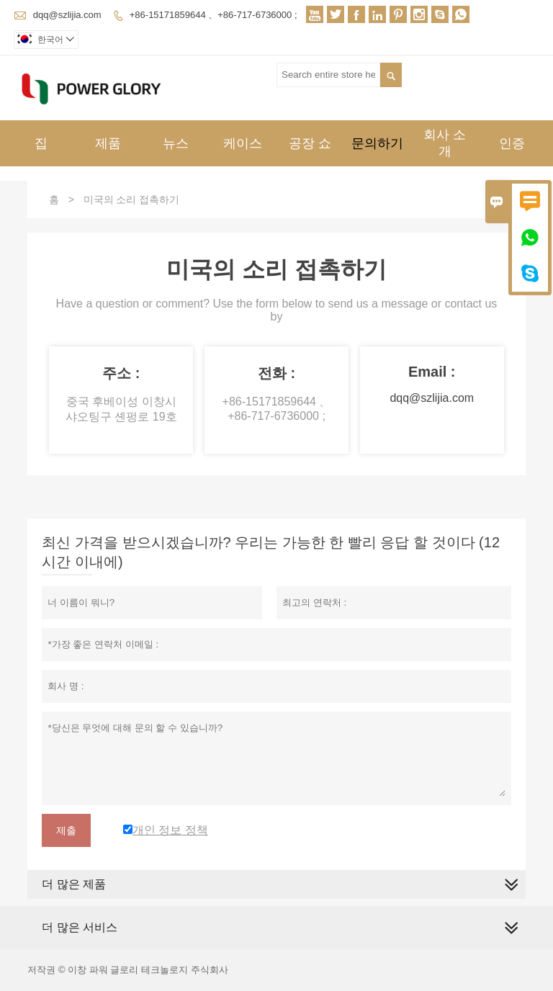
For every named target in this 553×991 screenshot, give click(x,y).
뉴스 (176, 143)
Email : (432, 372)
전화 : (276, 373)
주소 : (121, 373)
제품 (108, 143)
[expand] (511, 928)
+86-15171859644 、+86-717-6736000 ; (213, 14)
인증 (512, 143)
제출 (66, 830)
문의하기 (377, 143)
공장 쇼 (310, 143)
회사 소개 (444, 142)
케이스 (242, 143)
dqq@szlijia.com (67, 14)
